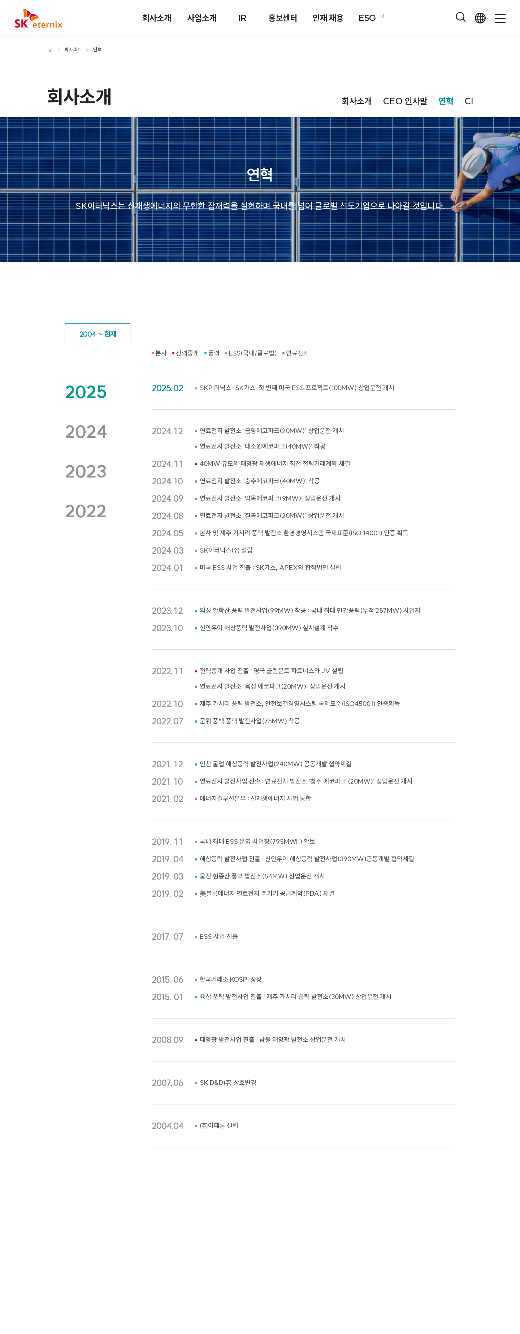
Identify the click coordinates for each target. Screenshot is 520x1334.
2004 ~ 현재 (98, 334)
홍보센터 (282, 18)
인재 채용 (328, 18)
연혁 (446, 101)
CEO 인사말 (405, 101)
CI (468, 101)
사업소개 (201, 18)
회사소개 (156, 18)
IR (242, 18)
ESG (372, 18)
